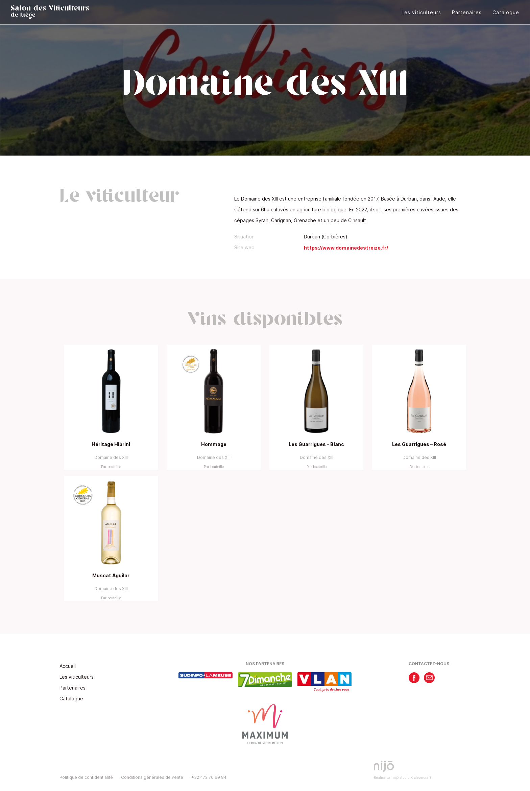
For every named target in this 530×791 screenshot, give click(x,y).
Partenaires (467, 12)
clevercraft (422, 777)
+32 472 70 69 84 (208, 777)
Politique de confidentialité (86, 777)
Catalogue (505, 12)
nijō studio (401, 777)
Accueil (67, 666)
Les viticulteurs (421, 12)
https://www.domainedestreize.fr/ (346, 248)
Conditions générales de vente (152, 777)
